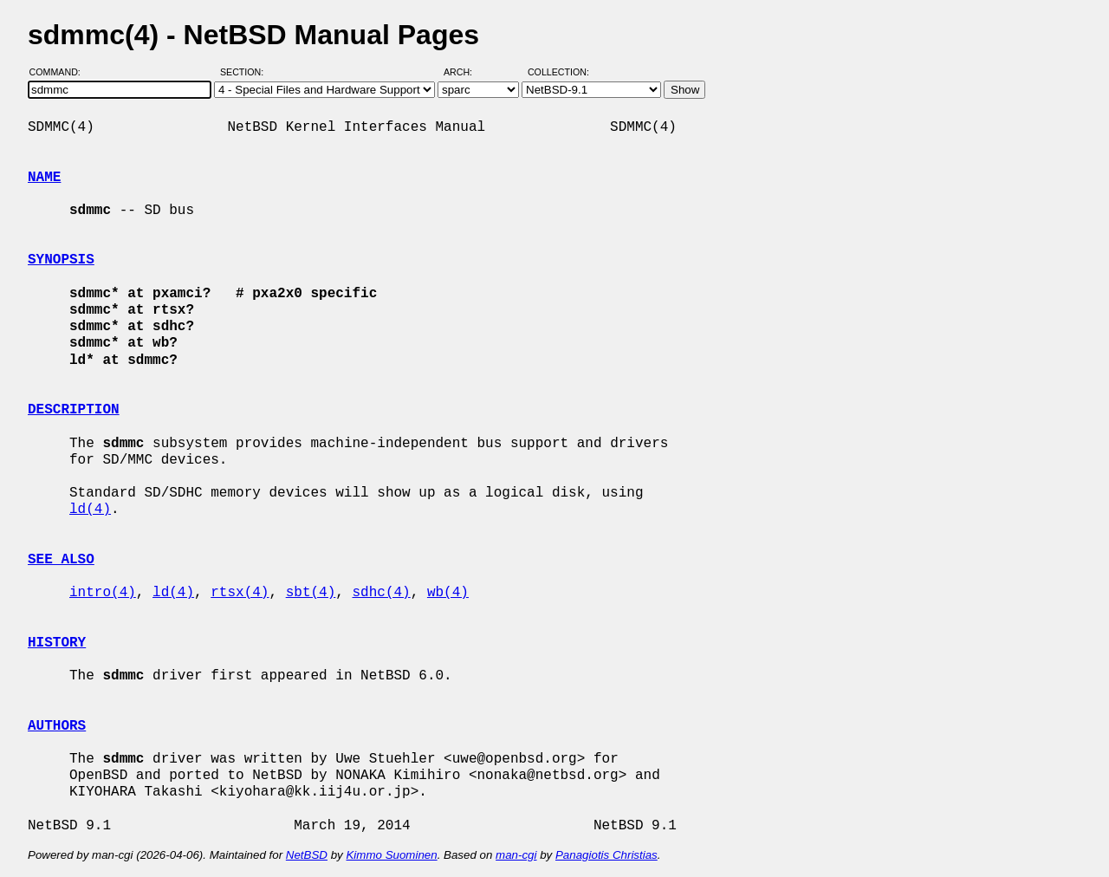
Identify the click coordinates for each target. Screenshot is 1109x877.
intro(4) (102, 592)
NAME (44, 177)
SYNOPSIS (61, 260)
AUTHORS (57, 726)
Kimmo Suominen (391, 854)
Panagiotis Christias (606, 854)
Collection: (558, 72)
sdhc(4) (381, 592)
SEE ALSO (61, 559)
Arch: (466, 72)
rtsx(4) (240, 592)
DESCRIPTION (74, 409)
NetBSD (307, 854)
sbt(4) (311, 592)
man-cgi (516, 854)
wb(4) (448, 592)
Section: (245, 72)
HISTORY (57, 643)
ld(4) (90, 509)
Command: (60, 72)
